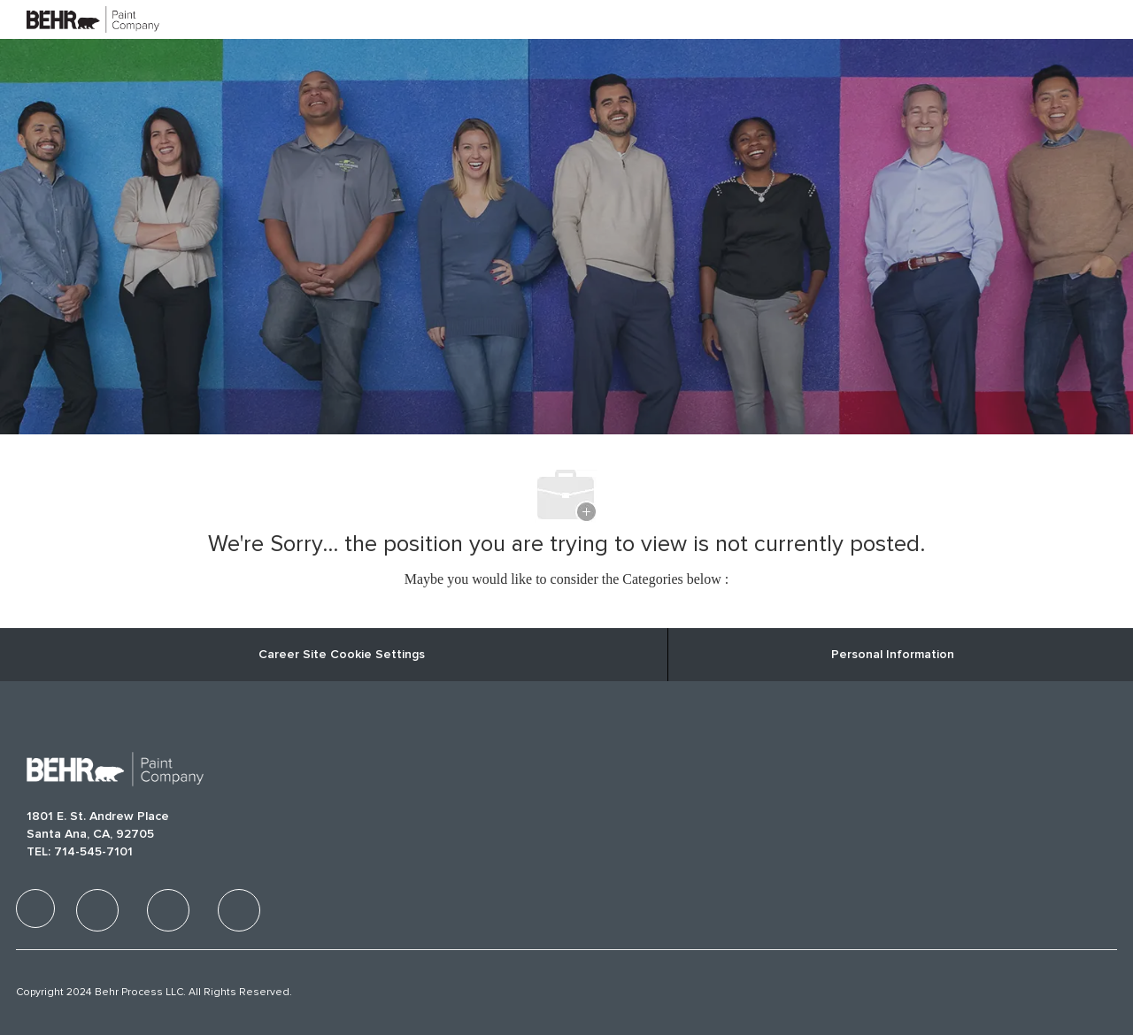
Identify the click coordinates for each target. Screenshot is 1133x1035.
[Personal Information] (892, 654)
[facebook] (35, 908)
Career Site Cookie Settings (341, 654)
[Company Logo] (71, 19)
